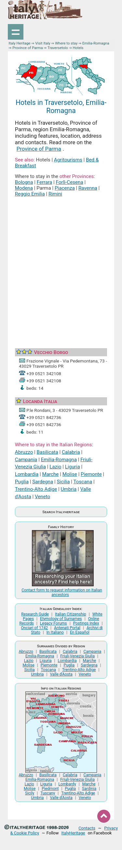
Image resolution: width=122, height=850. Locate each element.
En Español (79, 632)
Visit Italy (42, 43)
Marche (50, 474)
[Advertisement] (61, 265)
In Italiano (55, 632)
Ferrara (44, 182)
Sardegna (42, 482)
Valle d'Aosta (61, 674)
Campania (26, 460)
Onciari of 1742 (34, 628)
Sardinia (89, 788)
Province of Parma (27, 47)
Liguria (72, 467)
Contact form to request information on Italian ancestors (61, 592)
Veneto (42, 497)
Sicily (29, 793)
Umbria (68, 489)
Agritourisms (68, 160)
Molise (69, 474)
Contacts (86, 828)
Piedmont (50, 788)
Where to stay (66, 43)
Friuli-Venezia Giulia (77, 656)
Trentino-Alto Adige (36, 489)
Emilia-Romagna (95, 43)
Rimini (55, 194)
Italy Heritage (19, 43)
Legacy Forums (53, 623)
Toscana (82, 482)
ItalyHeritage (73, 833)
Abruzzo (24, 452)
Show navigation (15, 32)
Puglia (22, 482)
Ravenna (87, 188)
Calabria (71, 452)
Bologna (24, 182)
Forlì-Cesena (69, 182)
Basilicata (47, 452)
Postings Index (86, 623)
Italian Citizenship (70, 614)
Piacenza (65, 188)
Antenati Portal (67, 628)
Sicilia (63, 482)
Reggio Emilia (30, 194)
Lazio (55, 467)
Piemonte (91, 474)
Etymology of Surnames (61, 618)
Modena (24, 188)
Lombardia (26, 474)
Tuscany (47, 793)
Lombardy (67, 784)
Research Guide (35, 614)
